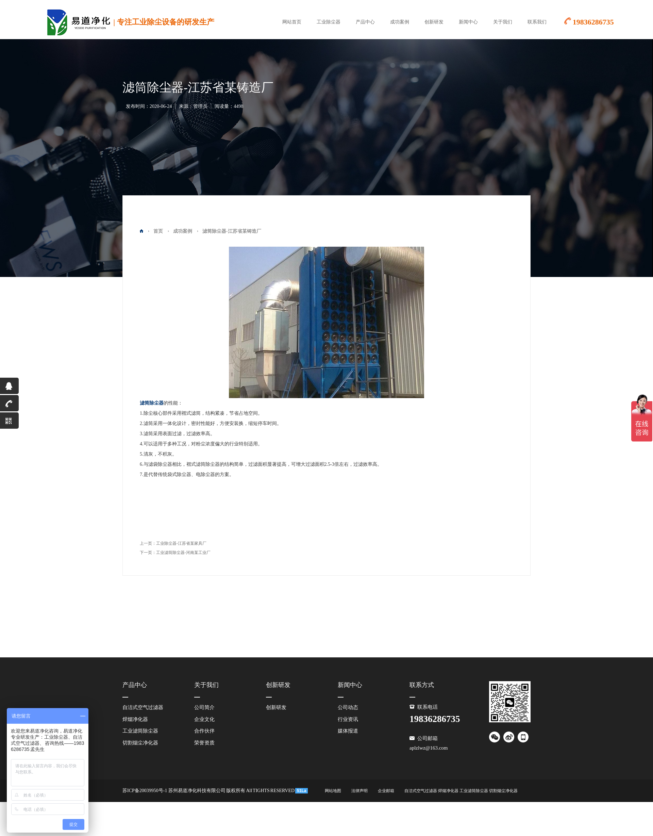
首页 (158, 231)
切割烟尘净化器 (140, 742)
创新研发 (433, 21)
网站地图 (333, 790)
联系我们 (537, 21)
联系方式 (421, 685)
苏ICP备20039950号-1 (144, 790)
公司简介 (204, 707)
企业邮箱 (386, 790)
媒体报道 (348, 731)
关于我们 (502, 21)
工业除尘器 (328, 21)
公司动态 (348, 707)
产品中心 (365, 21)
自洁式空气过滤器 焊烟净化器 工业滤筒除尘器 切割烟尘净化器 (461, 790)
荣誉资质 (204, 742)
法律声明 (359, 790)
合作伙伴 (204, 731)
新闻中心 (468, 21)
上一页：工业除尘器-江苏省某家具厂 (173, 543)
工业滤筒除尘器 (140, 731)
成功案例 (399, 21)
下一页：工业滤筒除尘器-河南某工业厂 (175, 552)
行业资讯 (348, 719)
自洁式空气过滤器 (142, 707)
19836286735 (9, 405)
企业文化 (204, 719)
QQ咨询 (6, 388)
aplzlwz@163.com (428, 748)
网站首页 (291, 21)
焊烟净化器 (135, 719)
